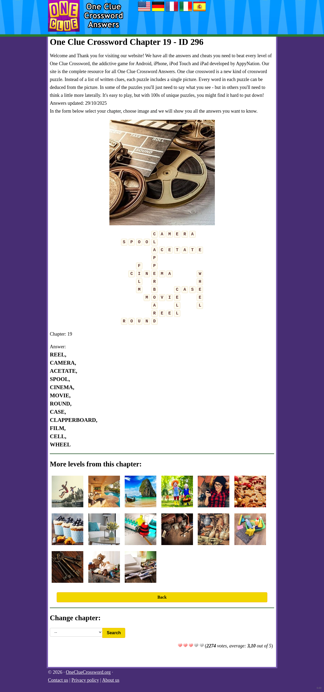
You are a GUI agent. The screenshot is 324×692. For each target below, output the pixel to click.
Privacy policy (85, 680)
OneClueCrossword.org (88, 672)
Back (162, 597)
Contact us (58, 680)
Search (114, 633)
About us (110, 680)
